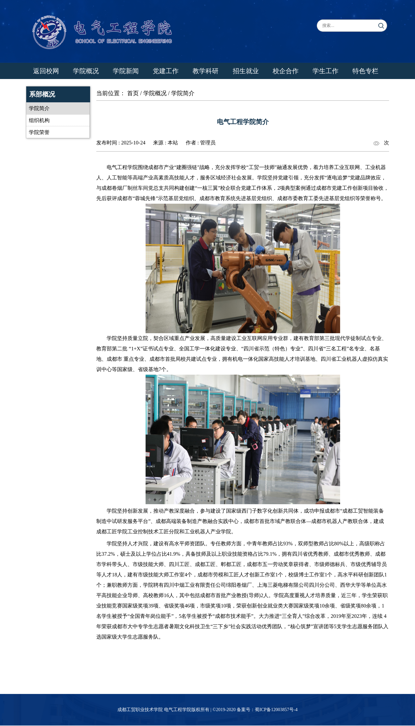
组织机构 (39, 120)
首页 (133, 93)
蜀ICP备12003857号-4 (276, 709)
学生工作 (325, 70)
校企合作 (286, 70)
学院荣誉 (39, 132)
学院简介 (39, 108)
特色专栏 (365, 70)
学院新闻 (126, 70)
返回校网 (46, 70)
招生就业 (246, 70)
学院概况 (86, 70)
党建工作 (166, 70)
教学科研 (206, 70)
